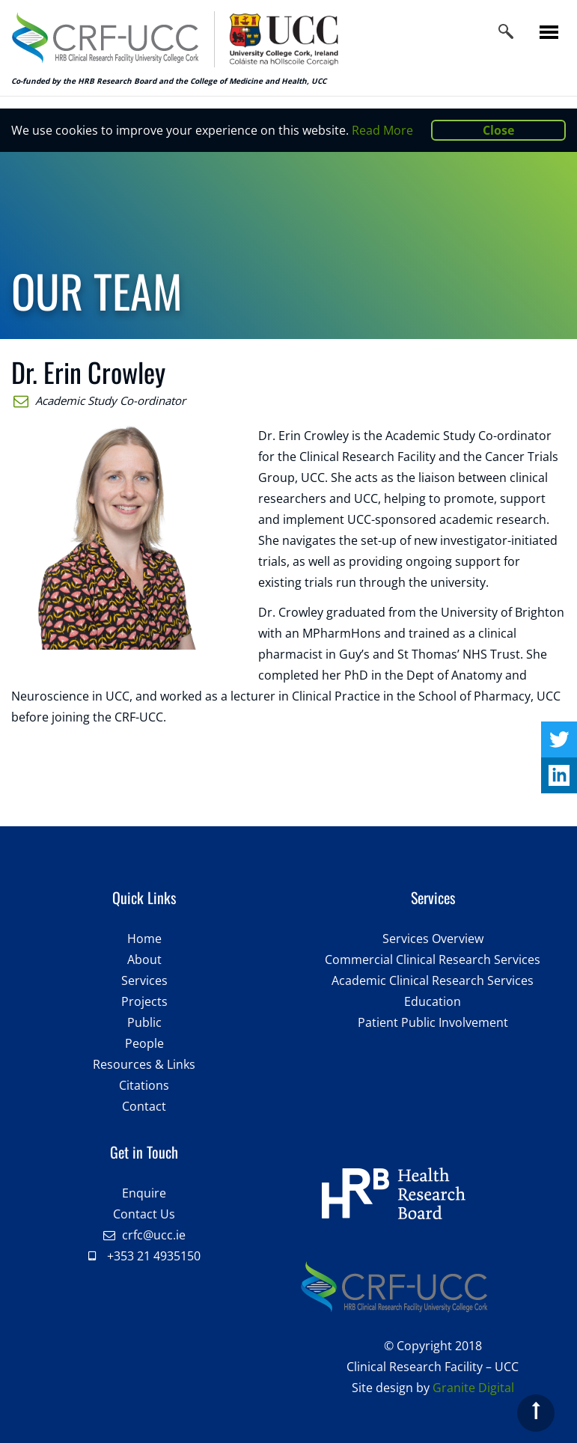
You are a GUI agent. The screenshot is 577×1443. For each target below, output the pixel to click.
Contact (144, 1106)
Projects (144, 1001)
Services (144, 980)
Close (498, 130)
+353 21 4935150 (154, 1256)
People (144, 1043)
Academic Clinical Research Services (433, 980)
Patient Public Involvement (433, 1022)
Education (432, 1001)
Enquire (144, 1193)
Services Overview (432, 938)
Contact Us (144, 1214)
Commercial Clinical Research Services (432, 959)
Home (144, 938)
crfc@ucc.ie (154, 1235)
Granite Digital (473, 1387)
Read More (382, 130)
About (144, 959)
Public (144, 1022)
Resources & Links (144, 1064)
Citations (144, 1085)
